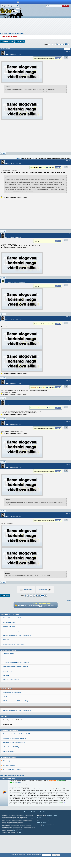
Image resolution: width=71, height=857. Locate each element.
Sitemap (36, 833)
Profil (4, 153)
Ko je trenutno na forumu (8, 800)
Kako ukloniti (6, 680)
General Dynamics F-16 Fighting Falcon (13, 666)
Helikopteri (11, 33)
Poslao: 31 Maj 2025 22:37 (15, 424)
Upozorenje (6, 697)
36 (69, 44)
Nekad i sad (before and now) (11, 701)
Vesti (48, 837)
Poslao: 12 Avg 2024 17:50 (15, 54)
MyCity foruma (19, 850)
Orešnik (5, 718)
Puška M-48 (6, 661)
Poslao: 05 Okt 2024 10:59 (19, 282)
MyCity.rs (51, 837)
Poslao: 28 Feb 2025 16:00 (15, 383)
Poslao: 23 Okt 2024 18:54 (15, 319)
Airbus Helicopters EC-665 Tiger (11, 769)
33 (60, 44)
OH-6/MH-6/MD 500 (19, 33)
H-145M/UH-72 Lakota (9, 773)
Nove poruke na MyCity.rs (8, 672)
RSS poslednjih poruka (9, 787)
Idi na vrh (69, 600)
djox (6, 54)
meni (18, 2)
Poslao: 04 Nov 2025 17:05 (15, 516)
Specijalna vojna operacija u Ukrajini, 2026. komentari (17, 657)
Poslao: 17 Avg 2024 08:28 (15, 163)
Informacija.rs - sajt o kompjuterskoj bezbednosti (16, 684)
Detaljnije (18, 804)
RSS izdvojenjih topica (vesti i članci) (12, 791)
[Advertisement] (35, 25)
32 (57, 44)
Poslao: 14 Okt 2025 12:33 (15, 467)
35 (66, 44)
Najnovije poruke (28, 833)
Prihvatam (46, 855)
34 (63, 44)
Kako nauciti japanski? (9, 675)
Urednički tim (43, 833)
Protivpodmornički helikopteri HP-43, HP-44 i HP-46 (16, 755)
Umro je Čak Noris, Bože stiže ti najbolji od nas (15, 688)
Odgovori (21, 41)
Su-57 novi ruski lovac (9, 644)
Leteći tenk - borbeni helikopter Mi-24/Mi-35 (14, 760)
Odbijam (56, 855)
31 (54, 44)
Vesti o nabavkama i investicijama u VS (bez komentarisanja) (19, 653)
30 (51, 44)
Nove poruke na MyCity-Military (10, 636)
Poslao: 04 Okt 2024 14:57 (15, 237)
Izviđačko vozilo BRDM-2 (9, 648)
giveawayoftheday (7, 693)
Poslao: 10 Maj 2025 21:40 (15, 404)
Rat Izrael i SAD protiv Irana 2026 (12, 640)
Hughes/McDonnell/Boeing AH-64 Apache (14, 764)
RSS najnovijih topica (8, 782)
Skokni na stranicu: (58, 49)
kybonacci (8, 282)
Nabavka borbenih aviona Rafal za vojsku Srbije (15, 722)
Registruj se (19, 158)
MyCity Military (3, 33)
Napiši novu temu (8, 41)
